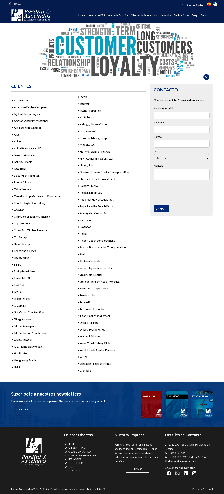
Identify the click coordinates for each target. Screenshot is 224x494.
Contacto (206, 15)
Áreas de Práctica (118, 15)
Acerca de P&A (96, 15)
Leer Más (137, 469)
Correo (158, 136)
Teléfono (159, 122)
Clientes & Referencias (144, 15)
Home (81, 15)
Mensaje (158, 165)
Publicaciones (181, 15)
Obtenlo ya (22, 409)
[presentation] (183, 191)
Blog (194, 15)
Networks (165, 15)
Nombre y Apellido (164, 108)
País (156, 150)
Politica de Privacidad (202, 489)
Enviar (160, 208)
